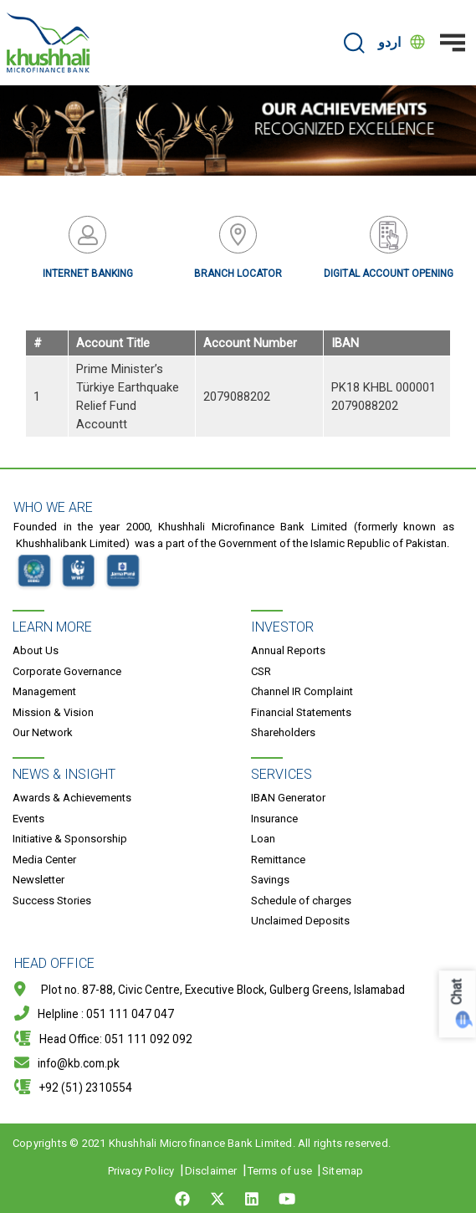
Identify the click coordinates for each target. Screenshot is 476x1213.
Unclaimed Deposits (300, 920)
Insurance (274, 818)
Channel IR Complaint (302, 691)
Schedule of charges (301, 900)
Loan (263, 838)
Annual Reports (288, 650)
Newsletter (38, 879)
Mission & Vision (53, 712)
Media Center (44, 859)
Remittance (278, 859)
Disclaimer (211, 1170)
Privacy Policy (141, 1170)
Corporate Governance (67, 671)
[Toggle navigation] (452, 42)
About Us (36, 650)
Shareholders (283, 732)
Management (44, 691)
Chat (457, 992)
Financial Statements (301, 712)
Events (28, 818)
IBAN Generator (288, 797)
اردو (389, 42)
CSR (261, 671)
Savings (270, 879)
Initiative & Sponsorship (70, 838)
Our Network (43, 732)
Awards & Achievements (72, 797)
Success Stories (52, 900)
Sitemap (342, 1170)
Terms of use (280, 1170)
